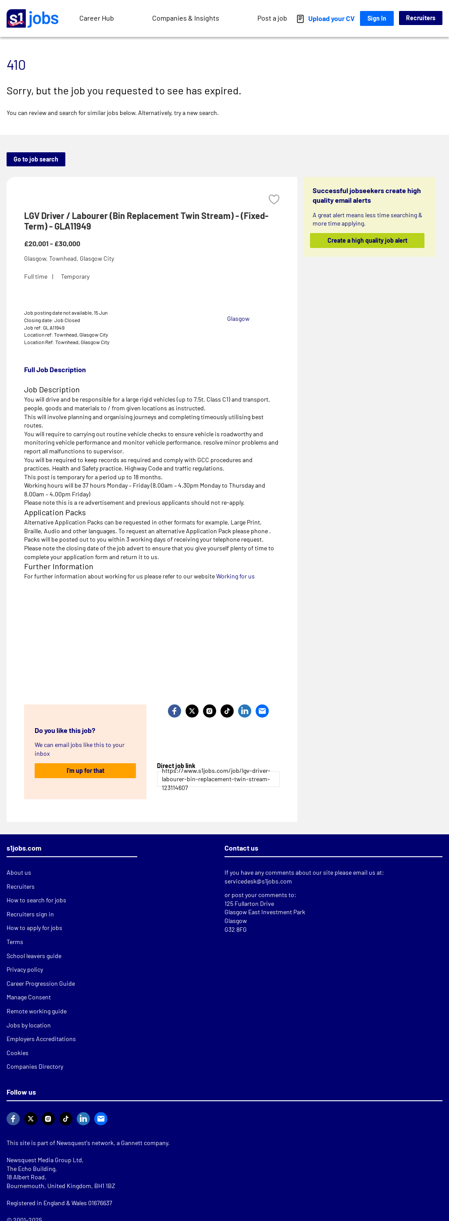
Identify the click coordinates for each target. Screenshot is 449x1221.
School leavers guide (34, 955)
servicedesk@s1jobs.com (258, 881)
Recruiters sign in (30, 914)
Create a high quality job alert (367, 240)
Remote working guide (37, 1011)
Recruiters (420, 18)
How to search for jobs (36, 900)
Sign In (376, 18)
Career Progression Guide (41, 983)
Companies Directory (35, 1066)
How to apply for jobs (34, 927)
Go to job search (36, 159)
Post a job (272, 18)
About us (19, 872)
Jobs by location (29, 1025)
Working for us (235, 576)
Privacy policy (25, 969)
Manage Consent (29, 997)
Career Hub (96, 18)
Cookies (18, 1052)
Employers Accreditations (41, 1038)
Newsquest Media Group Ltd (44, 1160)
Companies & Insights (185, 18)
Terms (15, 941)
